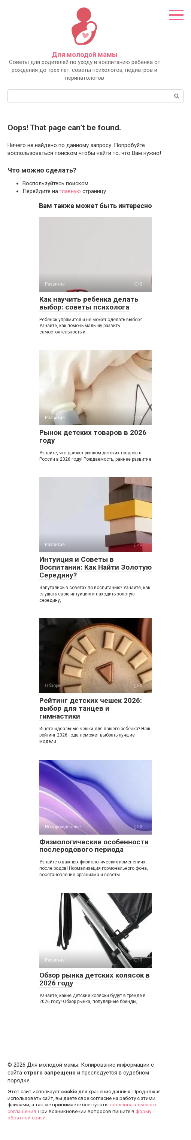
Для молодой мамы (85, 54)
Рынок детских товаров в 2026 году (92, 436)
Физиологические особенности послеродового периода (94, 846)
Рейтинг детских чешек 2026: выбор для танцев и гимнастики (90, 708)
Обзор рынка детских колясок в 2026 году (94, 979)
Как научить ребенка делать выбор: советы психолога (89, 303)
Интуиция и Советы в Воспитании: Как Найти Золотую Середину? (95, 567)
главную (70, 191)
